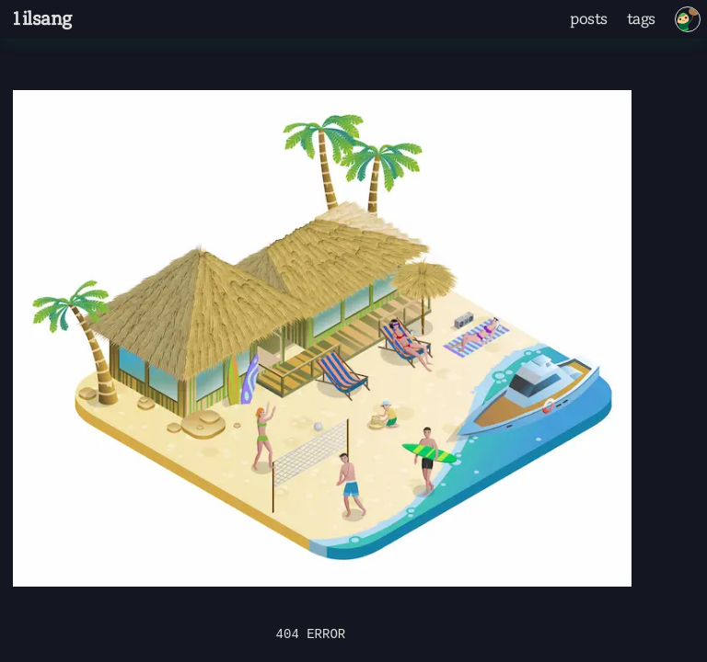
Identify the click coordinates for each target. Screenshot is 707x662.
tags (641, 19)
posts (589, 19)
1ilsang (41, 19)
